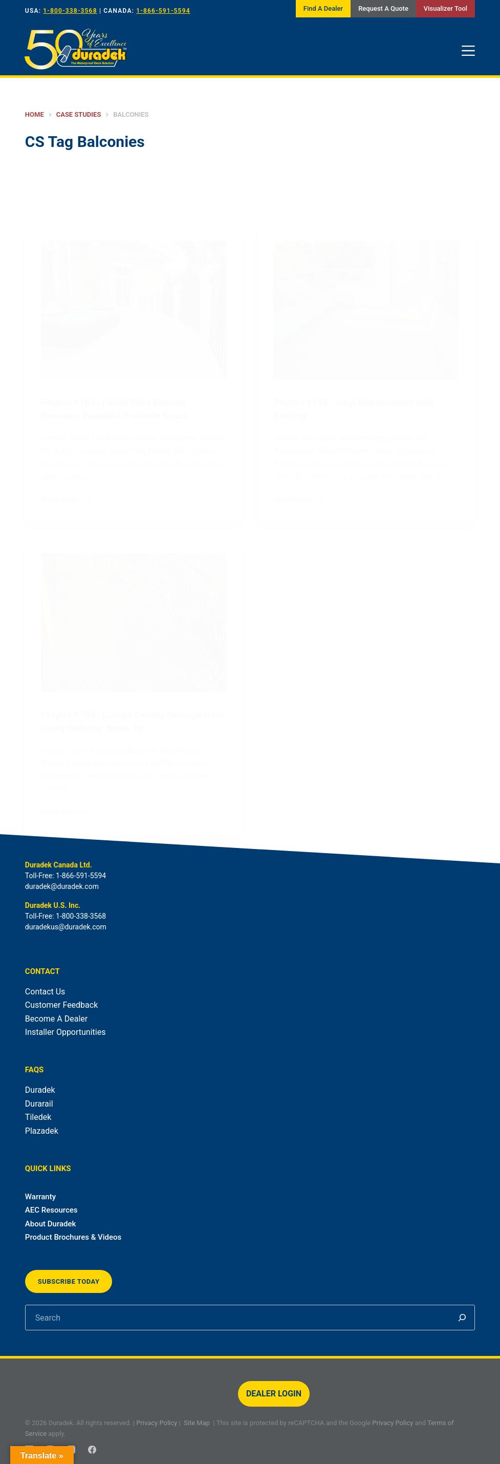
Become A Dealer (56, 1019)
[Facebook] (92, 1450)
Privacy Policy (156, 1423)
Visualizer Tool (445, 8)
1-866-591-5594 (163, 10)
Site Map (197, 1423)
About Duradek (50, 1223)
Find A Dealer (323, 8)
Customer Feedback (61, 1005)
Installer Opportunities (65, 1032)
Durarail (39, 1104)
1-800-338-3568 (70, 10)
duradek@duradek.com (62, 886)
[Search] (462, 1317)
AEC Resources (51, 1210)
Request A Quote (383, 8)
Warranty (40, 1196)
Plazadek (41, 1131)
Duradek (40, 1090)
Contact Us (45, 991)
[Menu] (468, 50)
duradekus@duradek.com (65, 927)
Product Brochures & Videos (73, 1237)
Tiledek (38, 1117)
